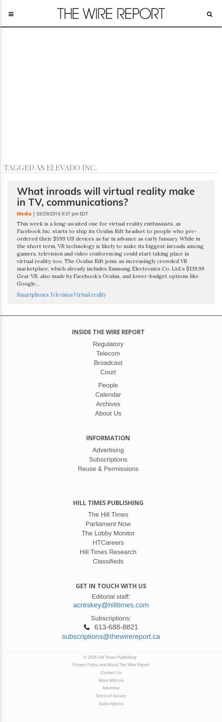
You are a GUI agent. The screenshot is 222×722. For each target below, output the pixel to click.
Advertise (111, 688)
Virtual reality (90, 294)
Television (61, 294)
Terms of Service (111, 696)
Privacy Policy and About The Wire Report (111, 664)
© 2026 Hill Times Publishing (111, 657)
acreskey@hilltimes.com (111, 605)
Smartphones (33, 294)
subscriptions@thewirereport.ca (111, 636)
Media (24, 214)
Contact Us (111, 672)
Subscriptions (111, 703)
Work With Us (110, 680)
